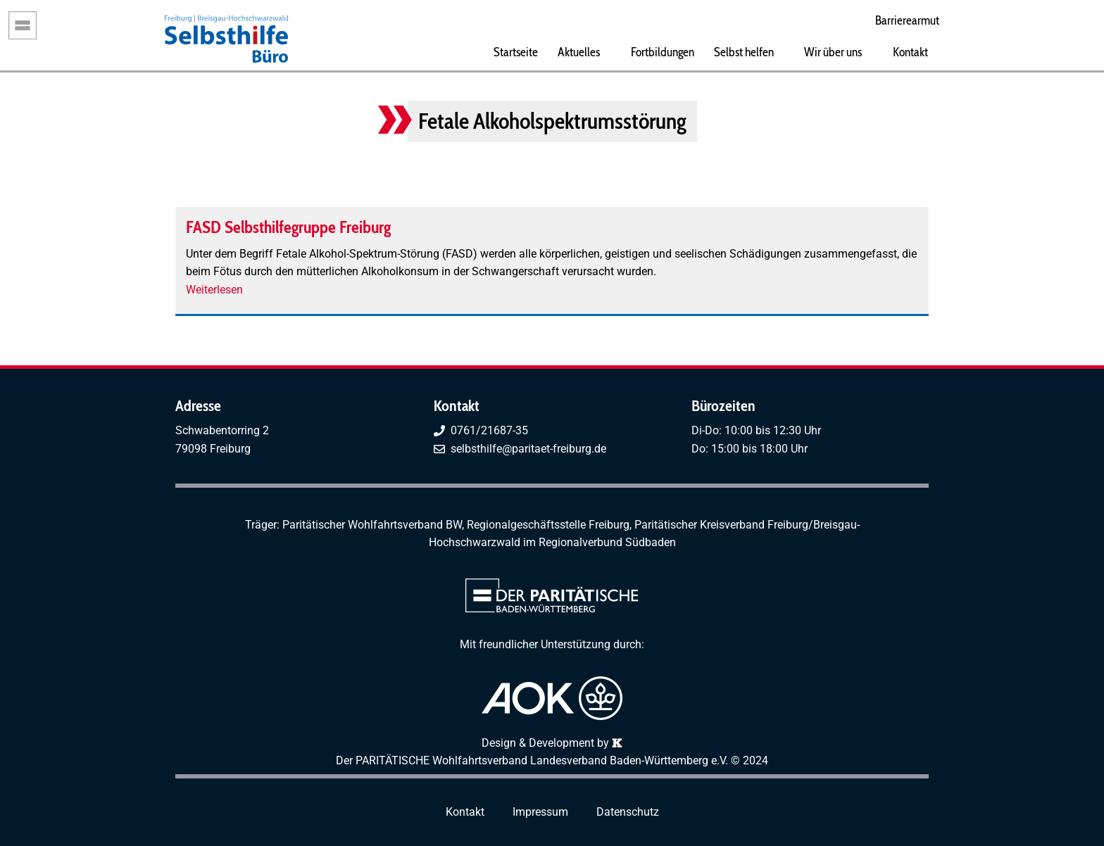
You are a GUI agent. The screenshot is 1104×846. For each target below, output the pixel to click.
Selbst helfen (744, 51)
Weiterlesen (214, 289)
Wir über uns (833, 51)
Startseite (516, 51)
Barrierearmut (907, 20)
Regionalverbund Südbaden (607, 542)
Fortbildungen (662, 51)
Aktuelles (579, 51)
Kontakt (910, 51)
